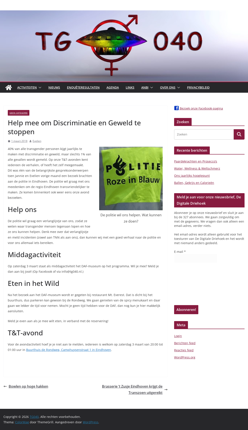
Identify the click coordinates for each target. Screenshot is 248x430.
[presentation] (192, 285)
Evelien (37, 141)
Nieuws (54, 87)
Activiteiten (27, 87)
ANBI (144, 87)
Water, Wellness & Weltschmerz (197, 168)
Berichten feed (185, 343)
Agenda (113, 87)
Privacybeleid (198, 87)
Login (178, 336)
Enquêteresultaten (83, 87)
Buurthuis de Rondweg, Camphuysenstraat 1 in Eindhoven (68, 350)
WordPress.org (184, 357)
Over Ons (167, 87)
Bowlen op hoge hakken (25, 386)
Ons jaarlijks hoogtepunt (192, 176)
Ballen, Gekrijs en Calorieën (194, 183)
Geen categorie (19, 112)
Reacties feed (184, 350)
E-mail (180, 252)
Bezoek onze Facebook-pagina (198, 108)
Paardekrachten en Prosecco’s (195, 161)
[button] (39, 87)
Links (130, 87)
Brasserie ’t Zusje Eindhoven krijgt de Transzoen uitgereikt (135, 389)
